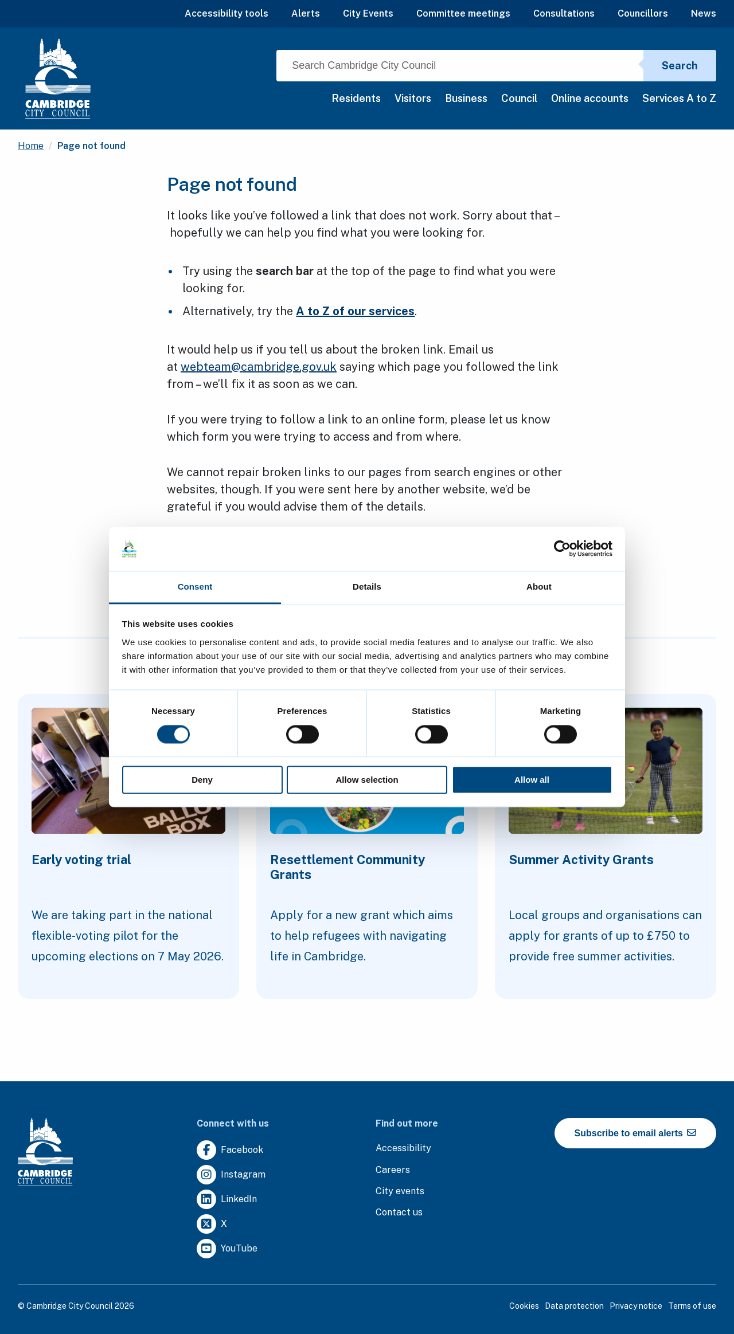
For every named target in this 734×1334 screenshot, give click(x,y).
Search (680, 66)
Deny (202, 779)
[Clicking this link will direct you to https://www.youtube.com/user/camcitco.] (227, 1249)
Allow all (531, 779)
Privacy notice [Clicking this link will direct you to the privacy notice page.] (636, 1306)
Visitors (413, 98)
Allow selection (366, 779)
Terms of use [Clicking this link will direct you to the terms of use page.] (692, 1306)
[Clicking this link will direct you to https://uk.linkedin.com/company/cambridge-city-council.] (227, 1200)
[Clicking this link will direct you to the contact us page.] (399, 1212)
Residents (356, 98)
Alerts (305, 13)
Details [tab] (367, 586)
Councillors (643, 13)
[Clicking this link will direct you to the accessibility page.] (403, 1148)
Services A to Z (679, 98)
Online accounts (589, 98)
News (703, 13)
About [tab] (539, 586)
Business (466, 98)
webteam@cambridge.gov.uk (259, 367)
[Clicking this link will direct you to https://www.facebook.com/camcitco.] (230, 1150)
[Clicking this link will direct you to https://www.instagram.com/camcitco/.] (231, 1175)
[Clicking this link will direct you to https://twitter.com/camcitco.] (212, 1224)
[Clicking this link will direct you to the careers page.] (393, 1170)
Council (519, 98)
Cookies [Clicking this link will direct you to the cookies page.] (524, 1306)
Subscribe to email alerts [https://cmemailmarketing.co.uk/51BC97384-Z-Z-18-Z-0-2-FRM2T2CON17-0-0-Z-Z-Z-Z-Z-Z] (636, 1133)
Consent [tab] (195, 586)
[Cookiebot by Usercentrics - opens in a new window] (562, 549)
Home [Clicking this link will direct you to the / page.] (31, 145)
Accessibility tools (226, 13)
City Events (368, 13)
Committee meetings (463, 13)
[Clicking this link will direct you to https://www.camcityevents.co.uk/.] (400, 1191)
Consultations (564, 13)
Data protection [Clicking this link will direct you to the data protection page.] (574, 1306)
